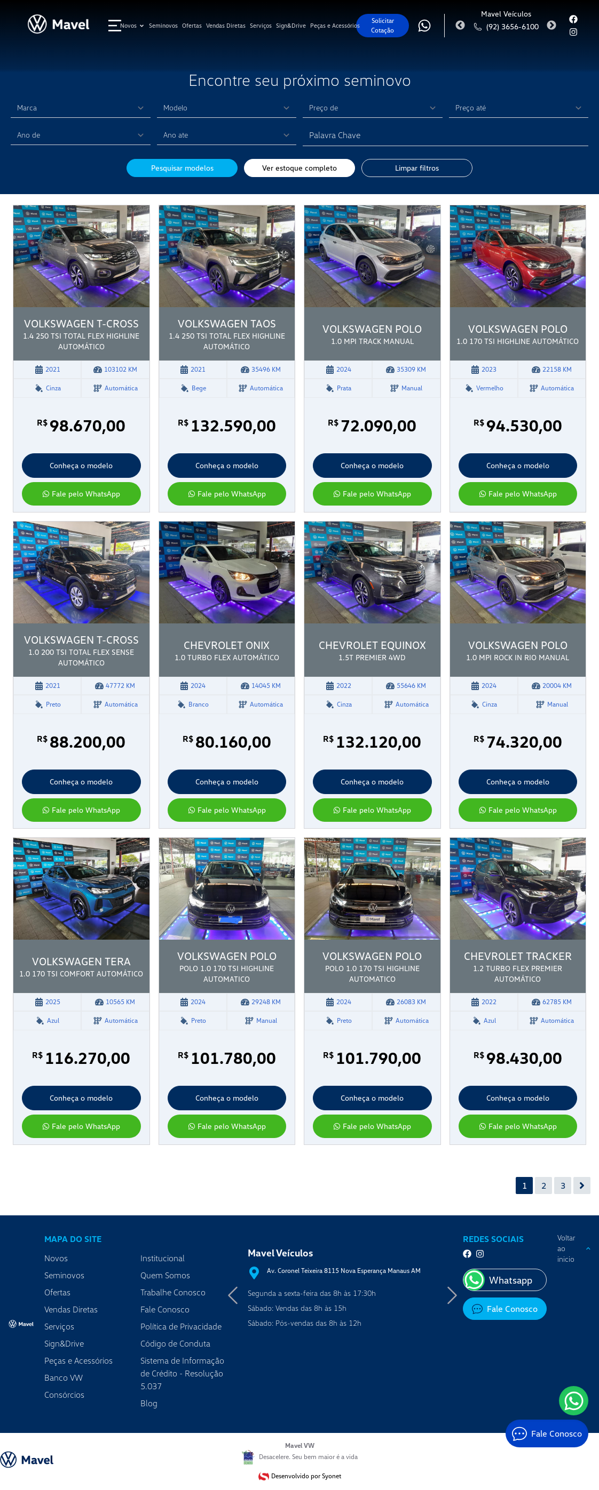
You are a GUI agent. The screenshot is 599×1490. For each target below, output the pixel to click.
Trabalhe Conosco (173, 1292)
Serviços (59, 1326)
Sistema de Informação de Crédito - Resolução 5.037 (182, 1373)
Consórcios (64, 1394)
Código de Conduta (175, 1343)
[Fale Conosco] (547, 1433)
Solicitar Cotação (382, 25)
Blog (148, 1403)
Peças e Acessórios (78, 1360)
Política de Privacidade (181, 1326)
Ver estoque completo (299, 167)
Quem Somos (165, 1275)
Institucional (162, 1258)
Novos (56, 1258)
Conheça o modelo (81, 465)
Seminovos (64, 1275)
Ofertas (57, 1292)
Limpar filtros (417, 167)
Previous (460, 25)
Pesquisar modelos (182, 167)
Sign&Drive (64, 1343)
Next (551, 25)
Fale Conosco (165, 1309)
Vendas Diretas (71, 1309)
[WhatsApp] (573, 1400)
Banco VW (63, 1377)
